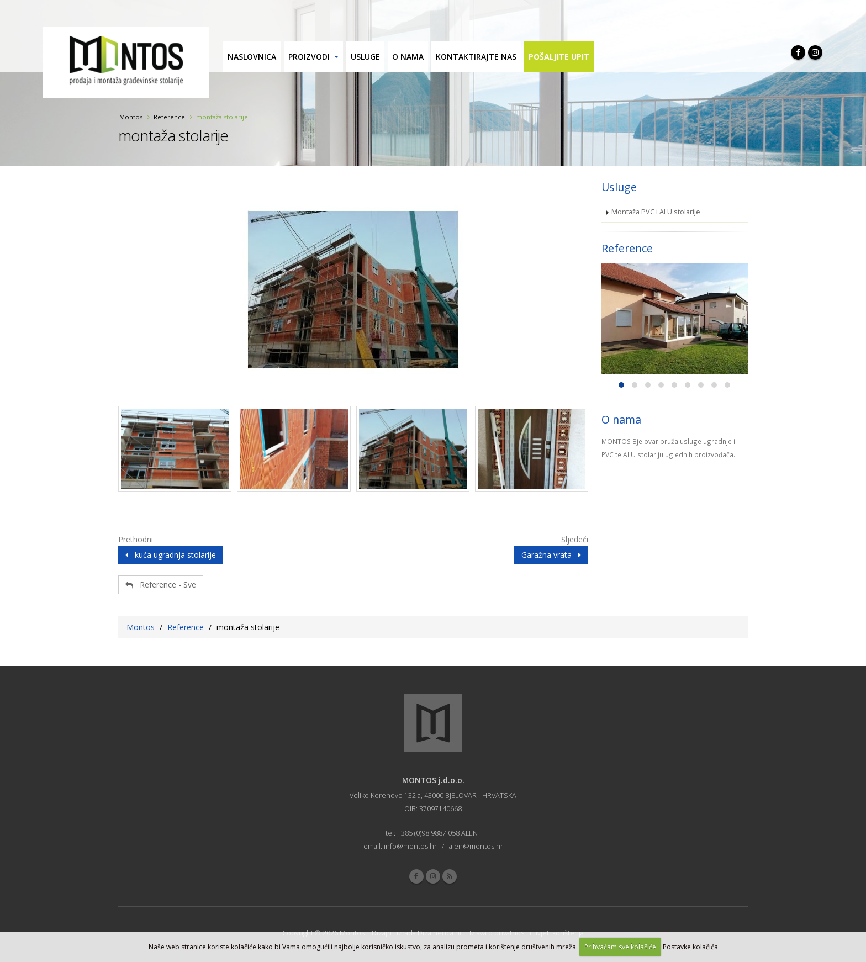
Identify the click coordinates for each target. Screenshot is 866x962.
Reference (169, 117)
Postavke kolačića (690, 947)
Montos (130, 117)
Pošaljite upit (559, 56)
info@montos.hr (410, 846)
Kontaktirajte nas (476, 56)
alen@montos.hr (476, 846)
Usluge (365, 56)
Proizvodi (309, 56)
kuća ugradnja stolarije (170, 554)
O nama (408, 56)
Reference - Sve (160, 584)
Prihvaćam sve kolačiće (620, 947)
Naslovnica (252, 56)
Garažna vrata (551, 554)
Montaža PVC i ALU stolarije (655, 211)
